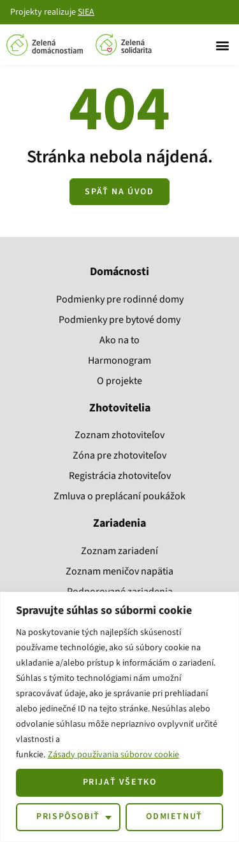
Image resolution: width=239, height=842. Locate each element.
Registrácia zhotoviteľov (120, 476)
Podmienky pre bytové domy (119, 320)
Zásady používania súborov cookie (113, 754)
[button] (222, 44)
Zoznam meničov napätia (119, 571)
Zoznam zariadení (119, 551)
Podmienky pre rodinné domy (120, 299)
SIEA (86, 12)
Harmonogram (119, 360)
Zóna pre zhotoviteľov (119, 455)
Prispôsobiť (68, 816)
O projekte (119, 381)
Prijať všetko (120, 782)
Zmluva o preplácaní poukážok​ (119, 496)
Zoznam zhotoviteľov (119, 435)
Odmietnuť (174, 816)
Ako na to (119, 340)
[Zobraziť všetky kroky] (119, 191)
